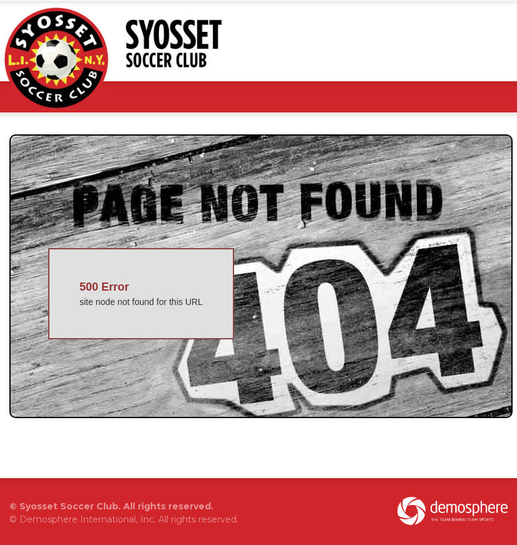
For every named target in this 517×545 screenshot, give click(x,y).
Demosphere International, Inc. (87, 519)
